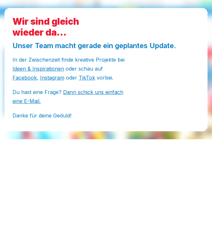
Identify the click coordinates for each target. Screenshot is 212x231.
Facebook (24, 77)
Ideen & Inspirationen (38, 68)
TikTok (87, 77)
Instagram (52, 77)
